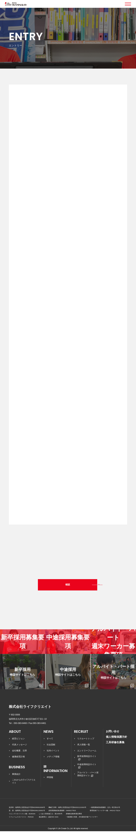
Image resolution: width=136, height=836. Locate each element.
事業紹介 (16, 779)
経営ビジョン (18, 743)
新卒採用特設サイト (86, 762)
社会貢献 (51, 749)
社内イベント (53, 755)
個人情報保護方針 (116, 741)
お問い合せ (112, 736)
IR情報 (50, 782)
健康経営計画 (18, 761)
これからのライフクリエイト (23, 786)
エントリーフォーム (86, 755)
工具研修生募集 (115, 746)
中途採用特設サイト (86, 770)
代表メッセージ (19, 749)
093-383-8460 (20, 728)
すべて (50, 743)
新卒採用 (26, 682)
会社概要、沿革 (19, 755)
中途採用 (71, 682)
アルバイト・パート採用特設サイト (87, 779)
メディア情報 (53, 761)
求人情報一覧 (83, 749)
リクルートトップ (85, 743)
